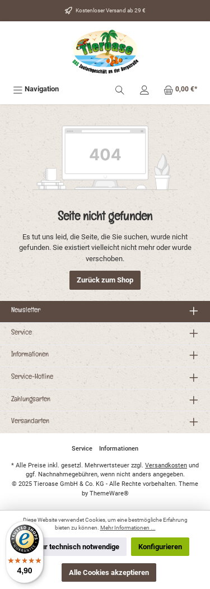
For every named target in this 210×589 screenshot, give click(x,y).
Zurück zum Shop (105, 280)
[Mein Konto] (144, 89)
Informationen (30, 355)
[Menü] (36, 89)
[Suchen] (120, 89)
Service (21, 333)
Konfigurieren (160, 546)
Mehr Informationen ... (128, 528)
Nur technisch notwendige (77, 546)
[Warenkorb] (180, 89)
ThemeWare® (109, 493)
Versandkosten (166, 465)
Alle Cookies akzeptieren (109, 572)
